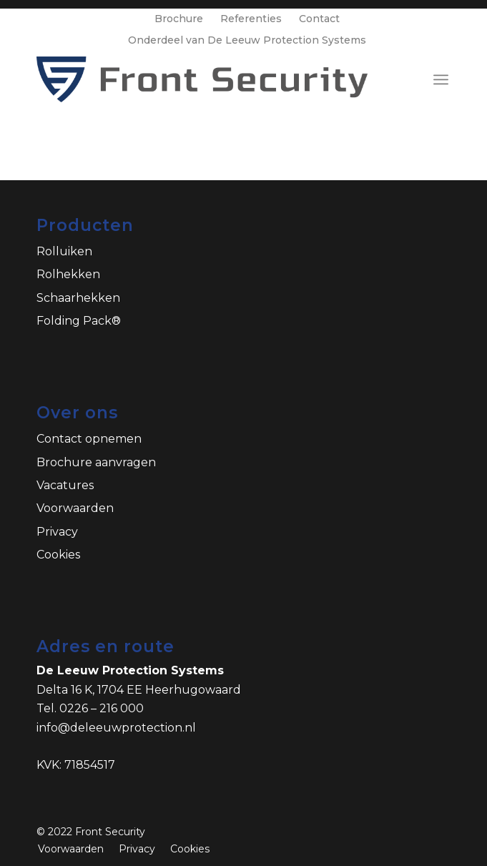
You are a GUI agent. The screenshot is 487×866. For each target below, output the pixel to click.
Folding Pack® (78, 321)
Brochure (178, 18)
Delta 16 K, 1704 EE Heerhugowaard (138, 690)
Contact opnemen (89, 439)
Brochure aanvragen (96, 462)
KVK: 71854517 (75, 765)
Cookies (58, 554)
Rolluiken (64, 251)
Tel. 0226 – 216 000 (90, 708)
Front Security (110, 831)
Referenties (251, 18)
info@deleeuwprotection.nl (116, 727)
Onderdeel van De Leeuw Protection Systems (247, 40)
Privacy (57, 531)
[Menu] (440, 79)
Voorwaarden (75, 508)
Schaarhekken (78, 298)
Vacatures (65, 485)
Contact (319, 18)
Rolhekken (68, 274)
